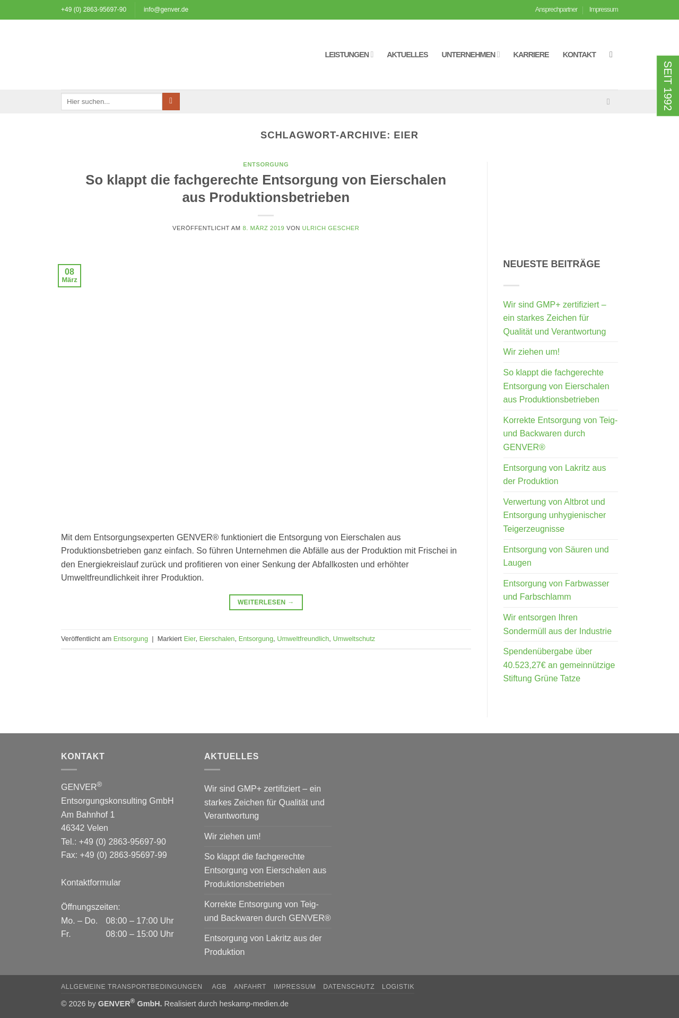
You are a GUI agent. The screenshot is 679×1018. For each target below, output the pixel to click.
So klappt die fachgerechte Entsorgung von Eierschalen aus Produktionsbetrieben (556, 386)
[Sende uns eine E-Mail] (611, 101)
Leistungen (349, 54)
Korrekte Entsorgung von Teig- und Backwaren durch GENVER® (560, 434)
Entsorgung (266, 164)
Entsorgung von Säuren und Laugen (556, 556)
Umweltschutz (354, 639)
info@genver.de (166, 9)
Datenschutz (349, 986)
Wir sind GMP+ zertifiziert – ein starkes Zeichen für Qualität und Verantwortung (554, 318)
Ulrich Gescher (331, 228)
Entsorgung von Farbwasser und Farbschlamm (556, 590)
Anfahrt (250, 986)
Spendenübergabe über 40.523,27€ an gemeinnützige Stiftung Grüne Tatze (559, 665)
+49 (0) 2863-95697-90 (93, 9)
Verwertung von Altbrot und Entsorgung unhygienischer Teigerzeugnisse (554, 515)
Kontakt (579, 54)
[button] (614, 54)
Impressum (603, 9)
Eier (189, 639)
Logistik (398, 986)
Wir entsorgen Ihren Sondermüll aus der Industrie (557, 624)
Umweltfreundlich (303, 639)
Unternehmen (471, 54)
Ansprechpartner (556, 9)
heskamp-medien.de (254, 1003)
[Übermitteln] (171, 102)
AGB (219, 986)
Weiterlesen (266, 603)
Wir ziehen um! (531, 351)
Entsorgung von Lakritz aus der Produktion (554, 474)
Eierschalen (217, 639)
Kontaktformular (91, 882)
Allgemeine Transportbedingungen (133, 986)
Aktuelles (407, 54)
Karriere (531, 54)
